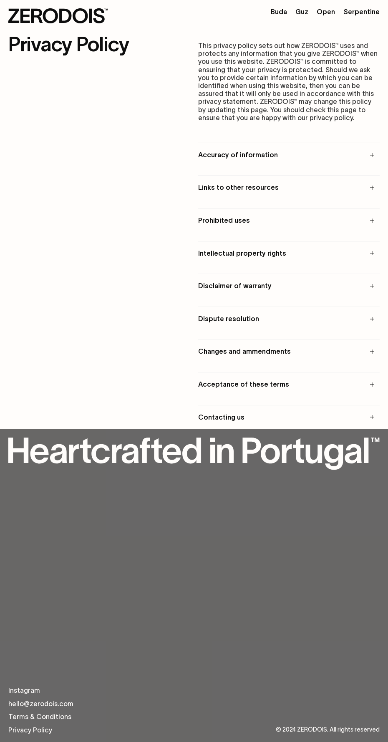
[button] (289, 155)
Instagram (24, 690)
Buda (279, 11)
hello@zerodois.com (40, 703)
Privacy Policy (30, 730)
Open (326, 11)
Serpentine (361, 11)
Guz (301, 11)
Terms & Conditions (39, 716)
